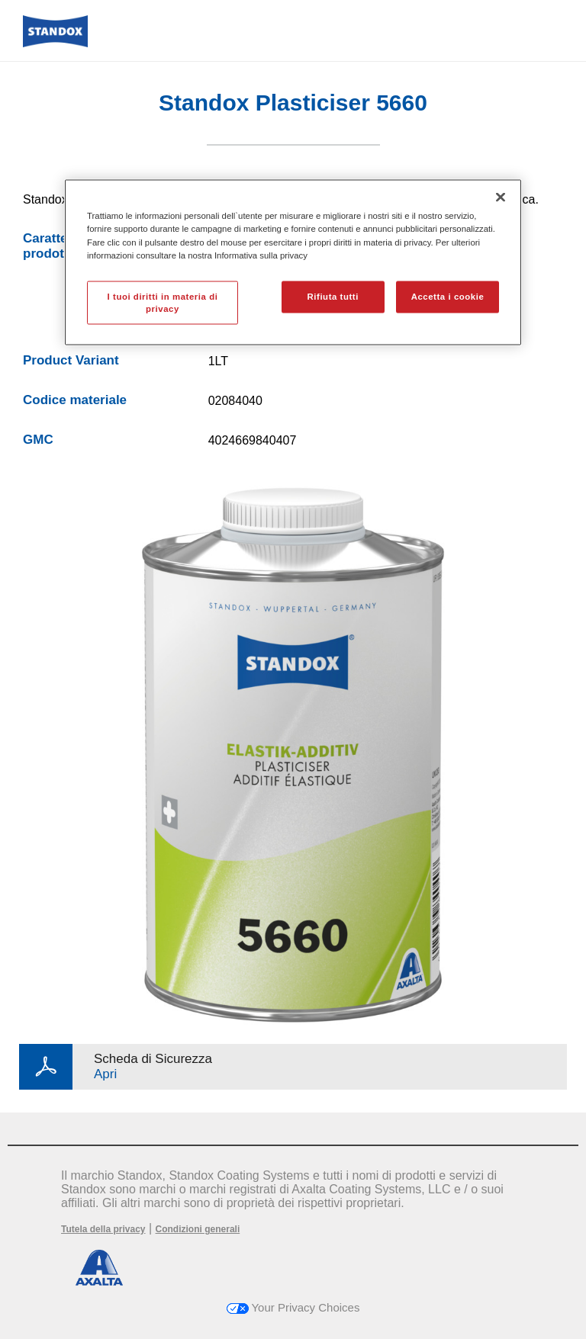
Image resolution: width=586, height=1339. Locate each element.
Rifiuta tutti (333, 295)
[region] (293, 262)
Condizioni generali (198, 1229)
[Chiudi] (500, 197)
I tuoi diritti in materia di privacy (163, 302)
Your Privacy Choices (293, 1307)
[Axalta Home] (55, 43)
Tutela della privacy (103, 1229)
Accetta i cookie (448, 295)
